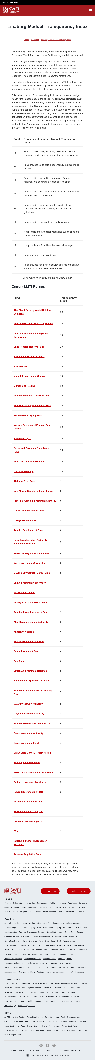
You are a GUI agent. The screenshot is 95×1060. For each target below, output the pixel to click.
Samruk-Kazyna (22, 438)
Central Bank (70, 932)
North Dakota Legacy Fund (28, 415)
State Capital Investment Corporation (34, 772)
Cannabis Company (55, 932)
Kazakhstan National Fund (28, 801)
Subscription (18, 903)
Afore (39, 923)
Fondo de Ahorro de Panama (29, 356)
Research (66, 907)
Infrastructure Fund (36, 992)
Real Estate (75, 997)
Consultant (83, 983)
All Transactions (10, 983)
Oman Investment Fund (26, 743)
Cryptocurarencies (34, 988)
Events (51, 907)
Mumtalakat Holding (24, 386)
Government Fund (80, 945)
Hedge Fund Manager (33, 950)
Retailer (7, 968)
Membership (30, 903)
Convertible (8, 988)
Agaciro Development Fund (28, 530)
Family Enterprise (30, 941)
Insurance (63, 950)
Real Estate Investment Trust (71, 963)
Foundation (32, 945)
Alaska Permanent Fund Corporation (33, 323)
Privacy (81, 912)
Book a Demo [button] (50, 891)
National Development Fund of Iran (32, 723)
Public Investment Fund (26, 651)
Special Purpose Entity (56, 968)
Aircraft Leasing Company (53, 923)
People (69, 959)
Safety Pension (18, 968)
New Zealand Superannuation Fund (32, 405)
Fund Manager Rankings (37, 907)
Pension (61, 959)
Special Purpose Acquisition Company (65, 1001)
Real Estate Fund (11, 1001)
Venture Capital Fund (26, 1006)
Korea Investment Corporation (30, 563)
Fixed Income (68, 988)
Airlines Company (73, 923)
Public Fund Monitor (58, 903)
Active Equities (25, 983)
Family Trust (56, 941)
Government (50, 945)
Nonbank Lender (49, 959)
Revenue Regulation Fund (28, 854)
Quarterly (8, 907)
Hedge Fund (9, 992)
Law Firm (54, 954)
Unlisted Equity (10, 1006)
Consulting (83, 903)
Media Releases (49, 912)
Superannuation (10, 972)
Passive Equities (10, 997)
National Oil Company (13, 959)
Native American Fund (32, 959)
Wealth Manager (77, 972)
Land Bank (44, 954)
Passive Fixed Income (28, 997)
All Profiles (8, 923)
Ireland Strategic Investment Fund (32, 553)
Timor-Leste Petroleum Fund (29, 510)
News (58, 907)
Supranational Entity (27, 972)
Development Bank (59, 936)
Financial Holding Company (15, 945)
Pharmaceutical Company (14, 963)
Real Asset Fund (62, 997)
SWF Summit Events (10, 3)
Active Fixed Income (41, 983)
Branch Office (68, 928)
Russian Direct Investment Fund (31, 612)
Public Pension (32, 963)
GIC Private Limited (24, 592)
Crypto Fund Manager (41, 936)
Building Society (10, 932)
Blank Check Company (52, 928)
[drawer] (90, 10)
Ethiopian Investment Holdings (30, 671)
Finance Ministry (69, 941)
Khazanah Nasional (24, 632)
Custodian (8, 1021)
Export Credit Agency (12, 941)
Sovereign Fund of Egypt (27, 762)
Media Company (66, 954)
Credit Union (26, 936)
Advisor (32, 923)
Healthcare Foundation (13, 950)
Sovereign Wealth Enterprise (15, 912)
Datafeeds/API (42, 903)
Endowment (73, 936)
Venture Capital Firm (61, 972)
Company (80, 932)
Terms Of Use (35, 1051)
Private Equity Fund (46, 997)
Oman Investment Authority (28, 733)
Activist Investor (21, 923)
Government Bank (64, 945)
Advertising (72, 903)
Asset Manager (10, 928)
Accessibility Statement (73, 1051)
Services (7, 903)
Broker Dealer (81, 928)
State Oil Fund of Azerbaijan (29, 461)
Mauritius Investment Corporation (32, 573)
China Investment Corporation (30, 583)
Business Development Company (32, 932)
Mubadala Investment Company (31, 376)
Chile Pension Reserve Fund (29, 347)
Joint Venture (33, 954)
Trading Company (44, 972)
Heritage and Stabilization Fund (31, 602)
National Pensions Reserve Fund (31, 396)
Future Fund (20, 366)
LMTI (31, 912)
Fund (41, 945)
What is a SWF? (78, 907)
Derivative (47, 988)
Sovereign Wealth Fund (35, 968)
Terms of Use (71, 912)
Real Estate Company (49, 963)
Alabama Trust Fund (24, 481)
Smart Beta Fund (41, 1001)
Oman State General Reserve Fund (32, 753)
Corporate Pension (11, 936)
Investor (23, 954)
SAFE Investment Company (28, 811)
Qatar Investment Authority (28, 704)
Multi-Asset (72, 992)
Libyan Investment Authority (29, 713)
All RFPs (7, 1017)
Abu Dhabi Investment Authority (31, 622)
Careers (38, 912)
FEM (16, 831)
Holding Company (51, 950)
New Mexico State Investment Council (34, 491)
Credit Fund (20, 988)
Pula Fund (19, 661)
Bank (39, 928)
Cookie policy (52, 1051)
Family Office (44, 941)
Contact (61, 912)
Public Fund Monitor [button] (78, 891)
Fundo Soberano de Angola (28, 792)
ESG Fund (57, 988)
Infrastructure (21, 992)
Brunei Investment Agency (28, 821)
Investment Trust (11, 954)
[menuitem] (8, 904)
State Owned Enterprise (76, 968)
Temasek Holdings (23, 471)
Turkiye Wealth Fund (25, 520)
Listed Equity (60, 992)
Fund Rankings (20, 907)
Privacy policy (17, 1051)
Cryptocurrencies (73, 1017)
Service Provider (26, 1001)
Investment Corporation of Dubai (31, 680)
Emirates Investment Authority (30, 782)
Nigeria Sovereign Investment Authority (35, 501)
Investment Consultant (78, 950)
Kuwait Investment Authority (29, 641)
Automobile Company (26, 928)
